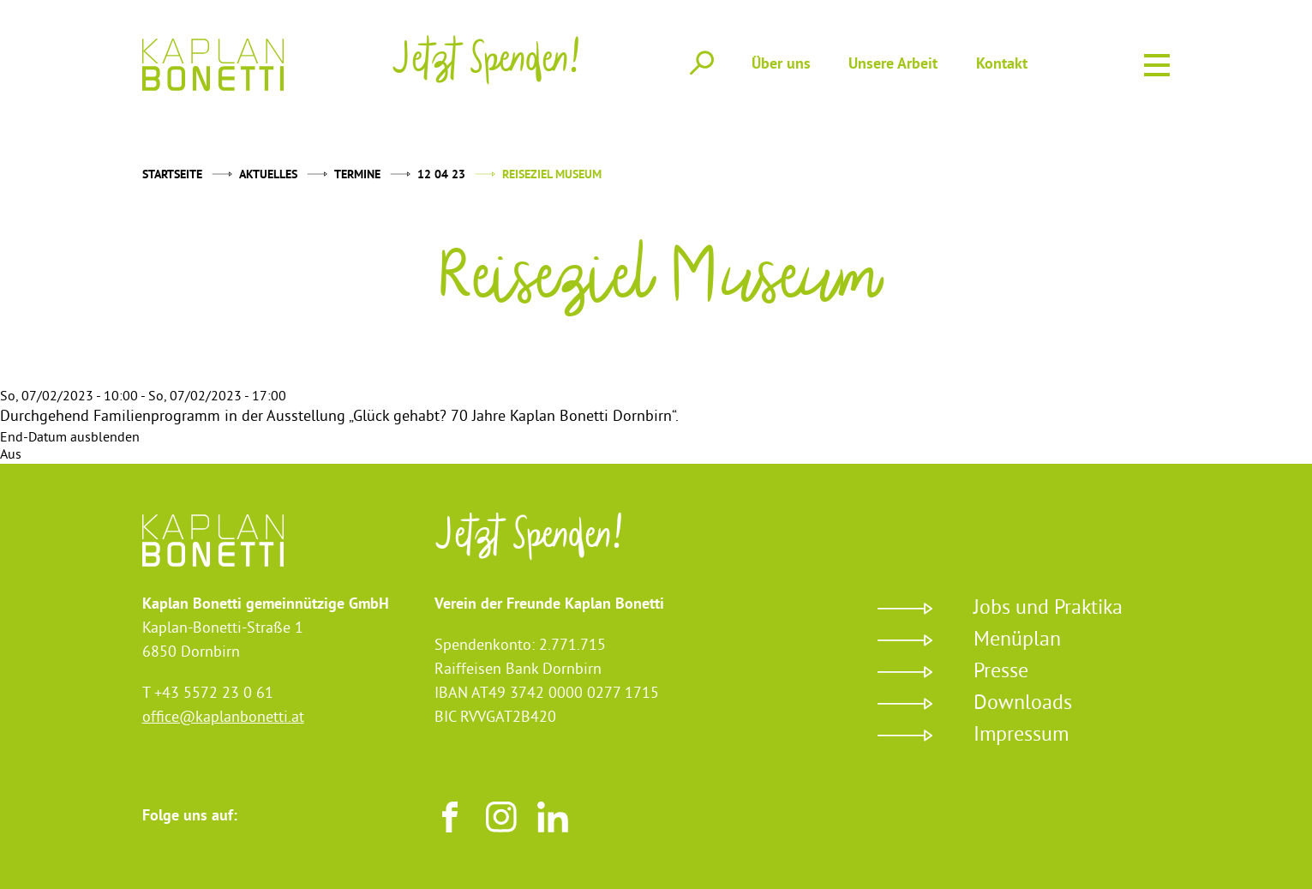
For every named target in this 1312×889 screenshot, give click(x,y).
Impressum (1021, 735)
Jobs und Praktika (1048, 609)
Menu (1157, 61)
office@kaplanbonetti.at (223, 718)
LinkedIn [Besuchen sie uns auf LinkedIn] (552, 817)
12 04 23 (441, 175)
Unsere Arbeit (893, 65)
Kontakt (1001, 65)
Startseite (172, 175)
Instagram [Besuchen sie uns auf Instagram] (501, 817)
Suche (702, 63)
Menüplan (1017, 640)
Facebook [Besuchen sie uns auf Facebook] (449, 817)
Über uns (781, 65)
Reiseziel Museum (552, 175)
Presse (1001, 672)
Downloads (1023, 704)
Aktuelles (268, 175)
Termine (357, 175)
